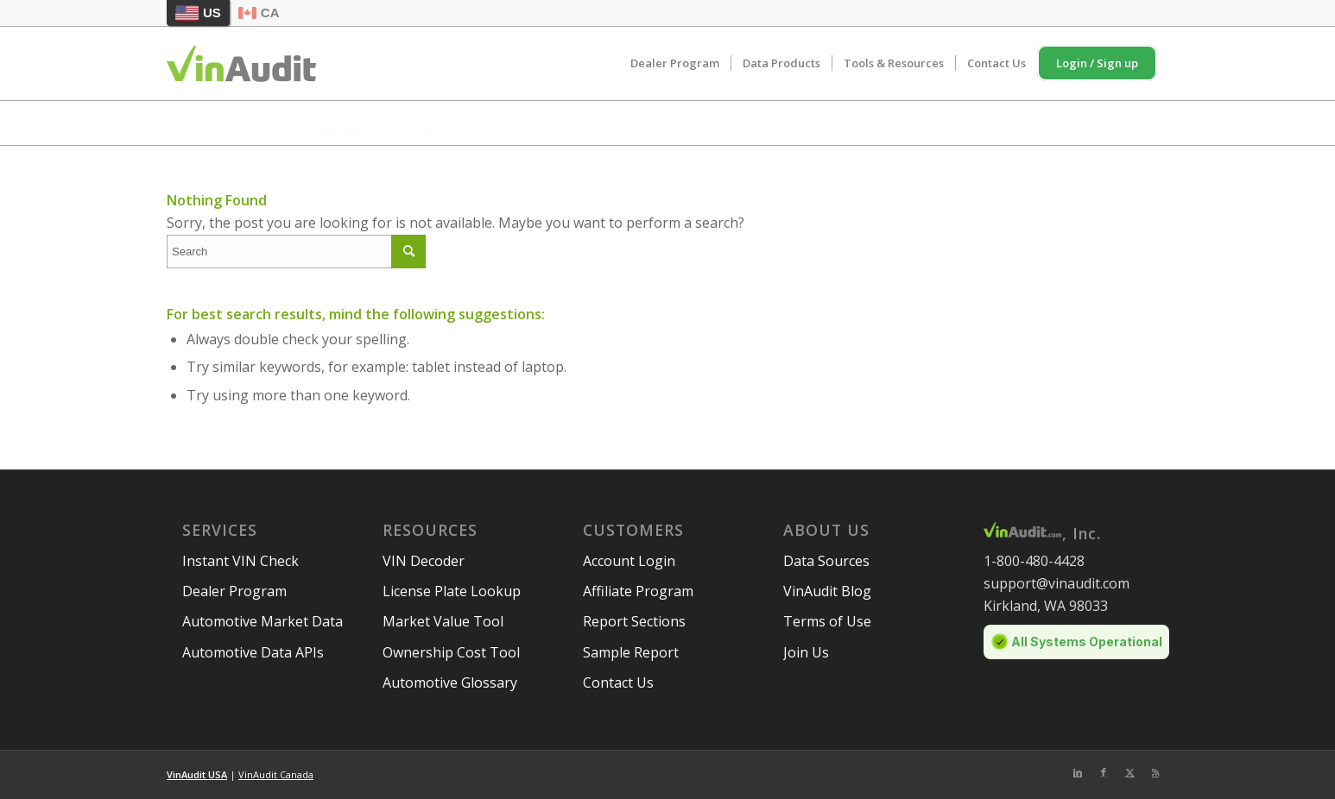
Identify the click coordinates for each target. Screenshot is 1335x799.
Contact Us (618, 682)
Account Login (629, 560)
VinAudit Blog (827, 591)
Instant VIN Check (240, 560)
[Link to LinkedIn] (1078, 772)
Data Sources (826, 560)
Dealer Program (234, 591)
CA (259, 12)
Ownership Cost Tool (451, 652)
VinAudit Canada (275, 774)
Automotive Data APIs (253, 652)
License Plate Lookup (452, 591)
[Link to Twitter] (1129, 772)
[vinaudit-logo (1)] (241, 63)
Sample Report (631, 652)
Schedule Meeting (974, 121)
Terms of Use (827, 621)
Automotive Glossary (450, 682)
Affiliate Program (638, 591)
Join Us (806, 652)
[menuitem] (675, 63)
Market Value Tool (443, 621)
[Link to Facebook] (1104, 772)
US (198, 13)
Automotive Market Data (262, 621)
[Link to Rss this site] (1155, 772)
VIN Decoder (424, 560)
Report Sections (634, 621)
